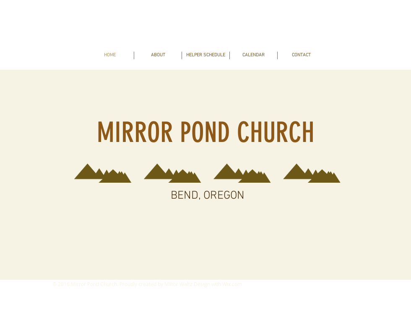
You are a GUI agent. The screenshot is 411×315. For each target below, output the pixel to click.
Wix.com (232, 284)
